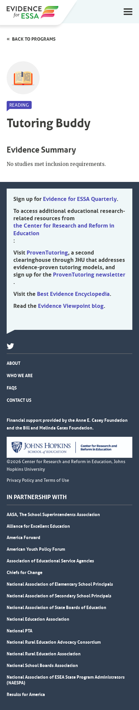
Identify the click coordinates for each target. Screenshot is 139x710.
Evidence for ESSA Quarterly (80, 199)
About (13, 363)
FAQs (12, 387)
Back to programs (34, 39)
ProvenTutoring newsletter (89, 274)
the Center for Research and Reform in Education (63, 229)
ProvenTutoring (47, 252)
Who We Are (20, 375)
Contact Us (19, 400)
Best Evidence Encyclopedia (73, 294)
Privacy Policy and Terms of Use (38, 480)
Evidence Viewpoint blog (71, 306)
